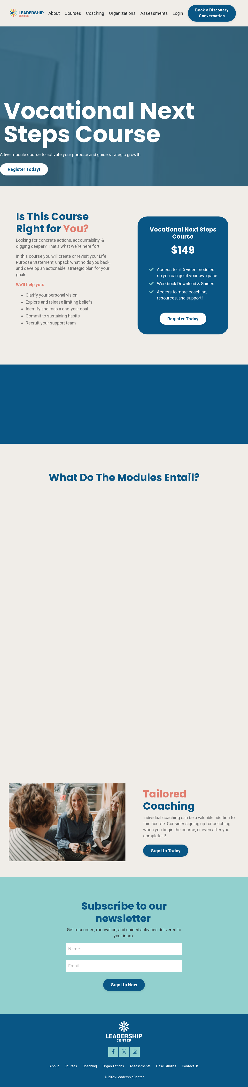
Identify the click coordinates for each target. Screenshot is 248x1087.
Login (178, 13)
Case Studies (166, 1066)
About (54, 13)
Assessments (154, 13)
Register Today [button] (183, 318)
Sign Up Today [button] (165, 850)
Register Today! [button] (24, 169)
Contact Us (190, 1066)
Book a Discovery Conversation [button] (211, 13)
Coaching (95, 13)
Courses (73, 13)
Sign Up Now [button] (124, 984)
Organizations (122, 13)
